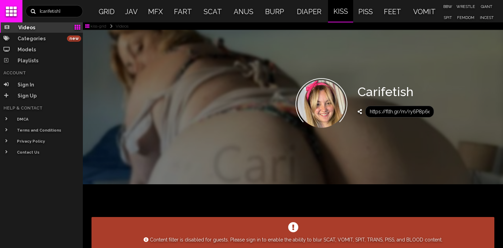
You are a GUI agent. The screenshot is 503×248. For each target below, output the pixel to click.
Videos (117, 26)
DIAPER (309, 12)
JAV (131, 12)
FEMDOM (465, 18)
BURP (274, 12)
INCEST (487, 18)
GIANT (486, 6)
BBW (447, 6)
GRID (107, 12)
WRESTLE (465, 6)
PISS (365, 12)
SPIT (448, 18)
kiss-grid (95, 26)
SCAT (213, 12)
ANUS (243, 12)
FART (183, 12)
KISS (340, 11)
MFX (155, 12)
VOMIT (424, 12)
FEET (392, 12)
